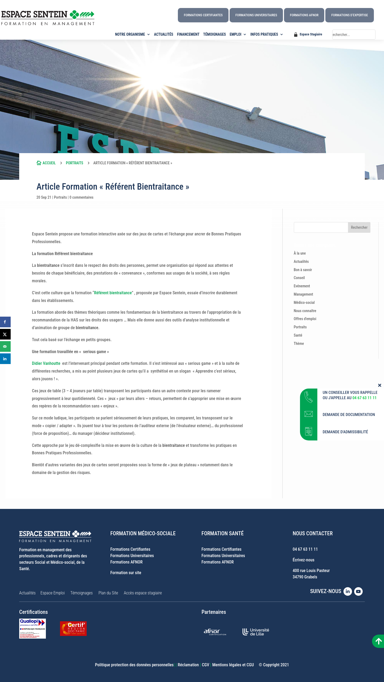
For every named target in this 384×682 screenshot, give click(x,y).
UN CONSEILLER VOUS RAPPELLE (350, 459)
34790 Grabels (305, 576)
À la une (300, 253)
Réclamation (188, 664)
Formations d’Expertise (349, 15)
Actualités (301, 261)
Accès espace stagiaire (143, 592)
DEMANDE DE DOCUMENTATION (349, 481)
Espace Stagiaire (311, 34)
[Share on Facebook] (5, 322)
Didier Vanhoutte (46, 363)
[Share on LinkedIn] (5, 358)
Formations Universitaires (256, 15)
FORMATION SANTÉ (223, 533)
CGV (205, 664)
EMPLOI (235, 34)
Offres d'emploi (305, 319)
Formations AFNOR (304, 15)
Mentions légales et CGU (233, 664)
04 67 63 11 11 (305, 549)
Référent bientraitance (113, 292)
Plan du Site (108, 592)
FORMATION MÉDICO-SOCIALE (143, 533)
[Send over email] (5, 346)
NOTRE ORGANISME (130, 34)
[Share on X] (5, 334)
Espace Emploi (53, 592)
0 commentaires (82, 197)
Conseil (299, 278)
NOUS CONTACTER (313, 533)
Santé (298, 335)
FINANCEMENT (188, 34)
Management (303, 294)
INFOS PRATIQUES (264, 34)
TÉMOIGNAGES (214, 34)
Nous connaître (305, 311)
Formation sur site (125, 572)
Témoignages (81, 592)
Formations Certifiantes (203, 15)
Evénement (302, 286)
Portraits (74, 163)
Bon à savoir (303, 270)
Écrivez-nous (303, 559)
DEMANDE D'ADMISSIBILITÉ (345, 499)
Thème (299, 343)
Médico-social (304, 302)
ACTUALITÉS (163, 34)
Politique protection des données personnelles (134, 664)
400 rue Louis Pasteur (311, 570)
